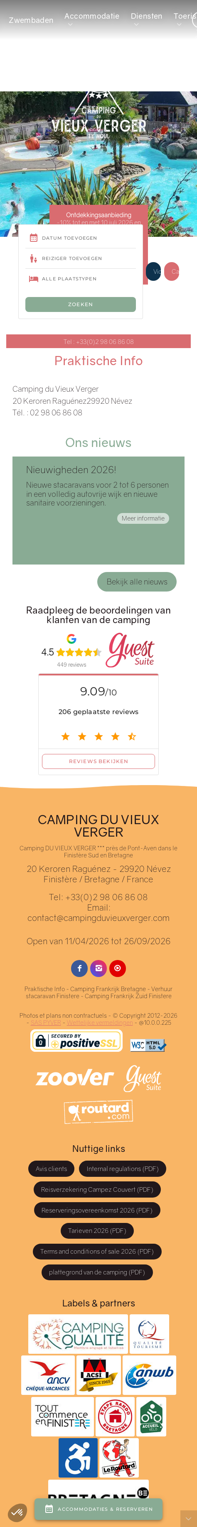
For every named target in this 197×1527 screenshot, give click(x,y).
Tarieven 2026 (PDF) (97, 1230)
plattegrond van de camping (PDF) (97, 1272)
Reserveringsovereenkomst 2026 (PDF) (97, 1210)
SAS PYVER (46, 1022)
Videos (157, 271)
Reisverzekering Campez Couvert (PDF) (97, 1189)
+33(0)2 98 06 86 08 (106, 897)
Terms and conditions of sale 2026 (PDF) (97, 1251)
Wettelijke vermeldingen (100, 1022)
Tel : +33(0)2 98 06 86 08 (99, 341)
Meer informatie (143, 518)
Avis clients (51, 1168)
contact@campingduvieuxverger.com (98, 918)
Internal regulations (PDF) (122, 1168)
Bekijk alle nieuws (137, 581)
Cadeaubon (175, 271)
